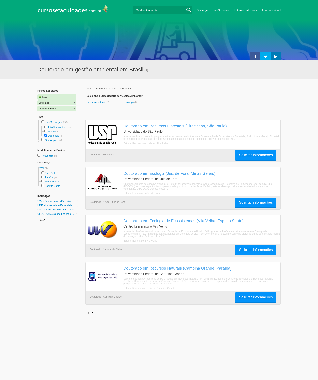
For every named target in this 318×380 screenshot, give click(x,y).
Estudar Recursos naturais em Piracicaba (145, 143)
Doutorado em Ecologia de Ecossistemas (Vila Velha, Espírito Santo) (183, 221)
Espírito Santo (52, 186)
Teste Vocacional (271, 10)
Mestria (52, 131)
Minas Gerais (52, 181)
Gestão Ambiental (121, 88)
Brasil (41, 168)
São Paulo (50, 173)
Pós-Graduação (221, 10)
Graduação (203, 10)
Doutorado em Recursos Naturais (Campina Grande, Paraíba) (177, 268)
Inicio (89, 88)
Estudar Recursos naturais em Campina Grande (149, 288)
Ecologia (129, 102)
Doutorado (53, 135)
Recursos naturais (97, 102)
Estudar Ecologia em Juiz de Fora (141, 193)
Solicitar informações (256, 155)
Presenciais (47, 155)
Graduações (51, 140)
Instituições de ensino (246, 10)
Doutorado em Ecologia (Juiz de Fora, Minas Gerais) (169, 173)
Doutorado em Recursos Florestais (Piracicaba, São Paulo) (175, 126)
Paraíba (49, 177)
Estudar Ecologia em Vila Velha (140, 240)
